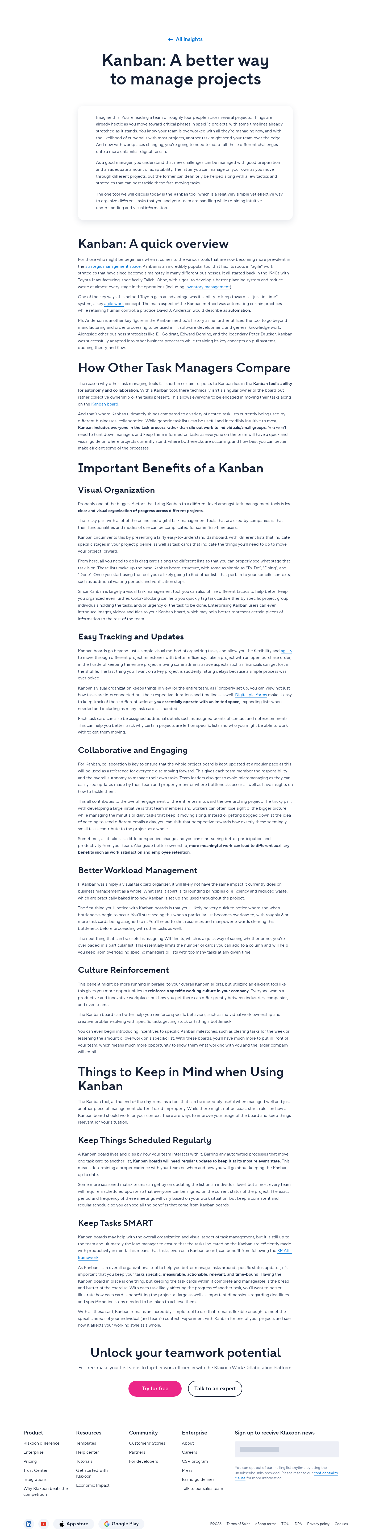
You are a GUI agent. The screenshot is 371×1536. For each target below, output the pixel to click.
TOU (285, 1524)
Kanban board (104, 404)
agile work (114, 303)
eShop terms (265, 1524)
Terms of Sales (238, 1524)
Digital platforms (251, 695)
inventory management (207, 287)
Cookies (341, 1524)
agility (286, 651)
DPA (298, 1524)
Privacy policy (318, 1524)
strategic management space (113, 266)
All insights (185, 39)
